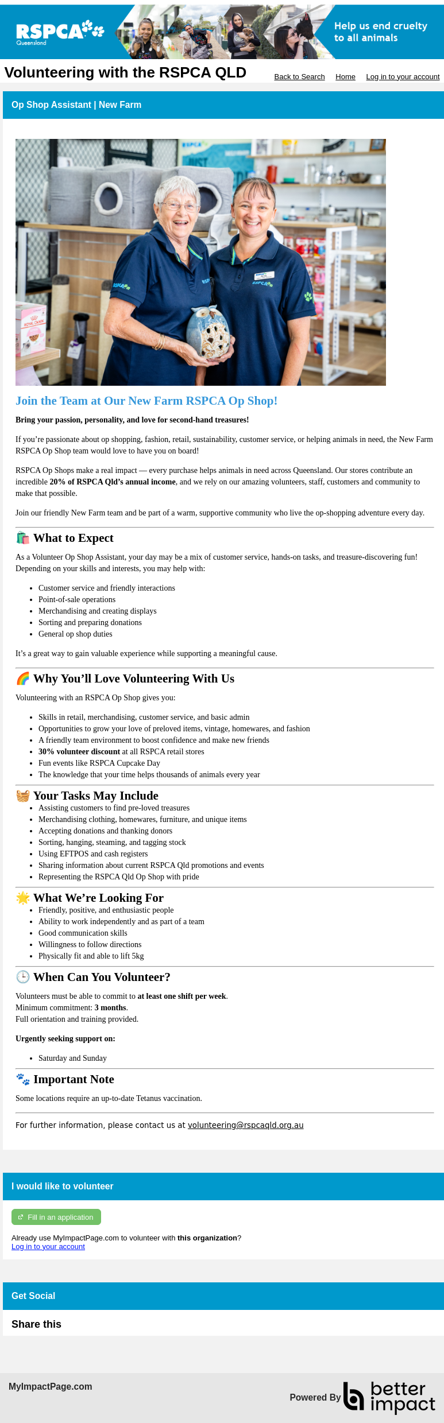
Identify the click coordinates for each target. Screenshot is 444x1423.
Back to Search (299, 76)
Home (345, 76)
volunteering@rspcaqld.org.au (246, 1125)
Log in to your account (403, 76)
